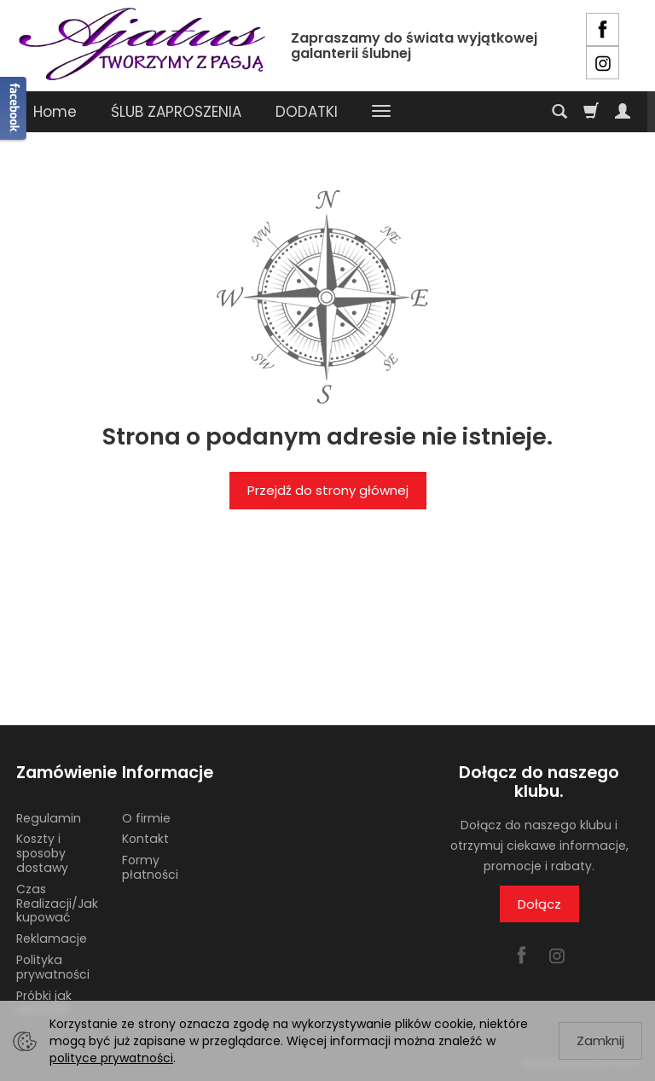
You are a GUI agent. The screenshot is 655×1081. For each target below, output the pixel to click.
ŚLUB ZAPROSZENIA (176, 112)
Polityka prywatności (53, 967)
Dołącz (539, 904)
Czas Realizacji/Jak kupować (57, 903)
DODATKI (306, 112)
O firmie (146, 818)
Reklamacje (51, 938)
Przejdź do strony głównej (328, 490)
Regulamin (48, 818)
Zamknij (600, 1040)
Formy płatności (150, 867)
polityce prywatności (111, 1057)
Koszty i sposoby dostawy (42, 853)
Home (55, 112)
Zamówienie (63, 773)
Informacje (167, 773)
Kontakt (145, 838)
